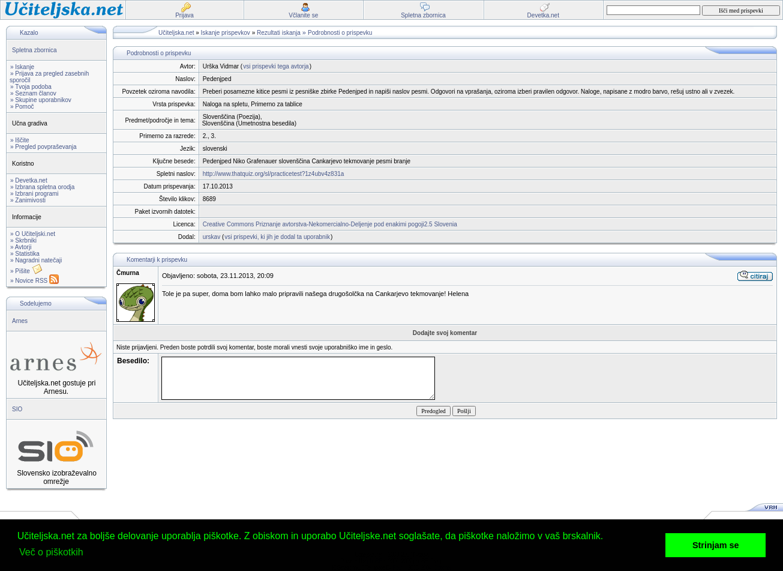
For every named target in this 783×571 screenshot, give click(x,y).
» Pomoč (22, 106)
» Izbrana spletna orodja (42, 187)
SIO (17, 409)
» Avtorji (20, 247)
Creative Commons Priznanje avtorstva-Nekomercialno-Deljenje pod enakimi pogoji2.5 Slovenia (330, 224)
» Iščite (19, 140)
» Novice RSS (34, 280)
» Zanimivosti (28, 200)
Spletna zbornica (34, 50)
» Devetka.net (28, 180)
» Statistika (25, 253)
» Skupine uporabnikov (40, 100)
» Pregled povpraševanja (43, 147)
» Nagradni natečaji (36, 260)
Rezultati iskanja (279, 32)
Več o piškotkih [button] (51, 552)
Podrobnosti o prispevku (340, 32)
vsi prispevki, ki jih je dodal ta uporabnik (277, 237)
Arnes (20, 321)
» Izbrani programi (34, 193)
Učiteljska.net (176, 32)
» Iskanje (22, 67)
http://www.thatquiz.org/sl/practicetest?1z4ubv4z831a (273, 174)
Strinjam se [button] (715, 545)
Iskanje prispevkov (225, 32)
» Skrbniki (23, 240)
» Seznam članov (33, 93)
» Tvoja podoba (31, 86)
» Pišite (26, 271)
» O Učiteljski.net (32, 234)
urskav (211, 237)
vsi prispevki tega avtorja (276, 66)
